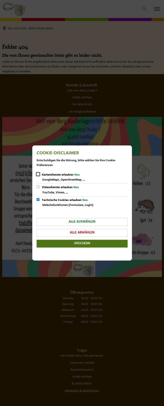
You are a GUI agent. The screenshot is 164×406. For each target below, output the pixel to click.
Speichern (82, 243)
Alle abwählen (82, 232)
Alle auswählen (82, 221)
